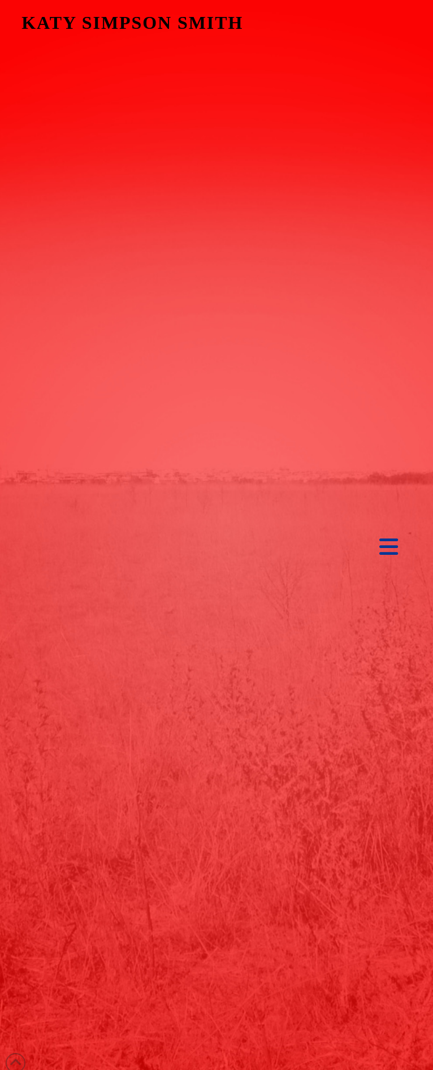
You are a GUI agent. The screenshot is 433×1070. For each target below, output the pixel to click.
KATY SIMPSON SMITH (132, 22)
